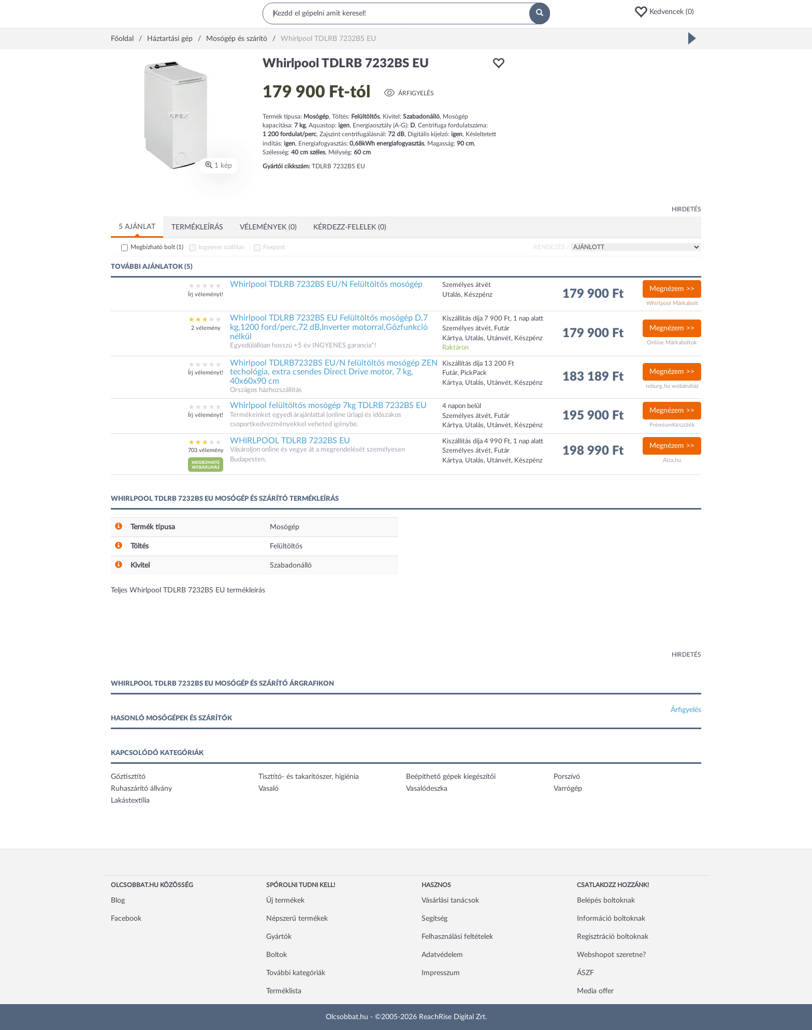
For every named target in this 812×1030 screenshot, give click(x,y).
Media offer (595, 991)
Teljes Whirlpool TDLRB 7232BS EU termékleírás (188, 590)
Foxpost (274, 247)
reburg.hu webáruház (672, 386)
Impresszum (441, 973)
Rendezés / (551, 247)
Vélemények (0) (268, 227)
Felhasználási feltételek (457, 936)
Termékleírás (197, 227)
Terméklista (283, 991)
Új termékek (285, 900)
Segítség (434, 918)
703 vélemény (206, 450)
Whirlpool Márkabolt (672, 303)
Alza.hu (672, 460)
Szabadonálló (291, 565)
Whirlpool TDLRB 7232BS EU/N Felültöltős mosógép (326, 284)
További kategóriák (295, 973)
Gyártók (279, 936)
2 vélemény (206, 328)
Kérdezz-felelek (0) (349, 227)
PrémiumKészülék (672, 425)
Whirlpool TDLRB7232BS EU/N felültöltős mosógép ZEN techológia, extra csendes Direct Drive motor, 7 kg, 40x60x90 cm (334, 372)
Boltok (276, 955)
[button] (667, 12)
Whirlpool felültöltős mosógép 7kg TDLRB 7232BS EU (328, 405)
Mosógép (284, 527)
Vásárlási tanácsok (450, 900)
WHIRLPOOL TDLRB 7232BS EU (290, 441)
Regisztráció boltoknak (612, 936)
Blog (118, 900)
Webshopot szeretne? (611, 955)
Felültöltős (286, 546)
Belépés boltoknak (606, 900)
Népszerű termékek (297, 918)
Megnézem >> (671, 289)
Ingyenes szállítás (221, 247)
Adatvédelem (442, 955)
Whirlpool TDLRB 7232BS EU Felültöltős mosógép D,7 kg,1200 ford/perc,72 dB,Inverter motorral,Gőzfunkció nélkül (329, 327)
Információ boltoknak (611, 918)
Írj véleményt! (205, 294)
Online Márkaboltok (672, 342)
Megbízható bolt (156, 247)
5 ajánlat (137, 226)
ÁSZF (585, 973)
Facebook (126, 918)
